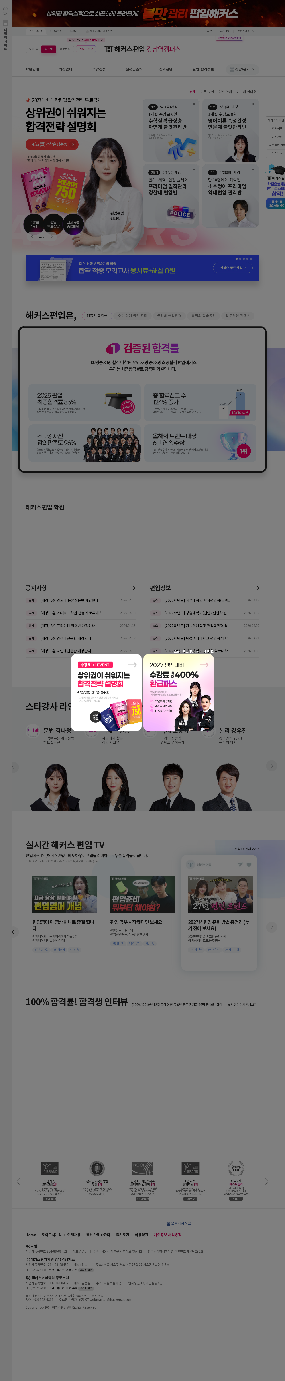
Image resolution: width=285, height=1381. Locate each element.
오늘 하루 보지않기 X (186, 652)
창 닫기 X (208, 652)
